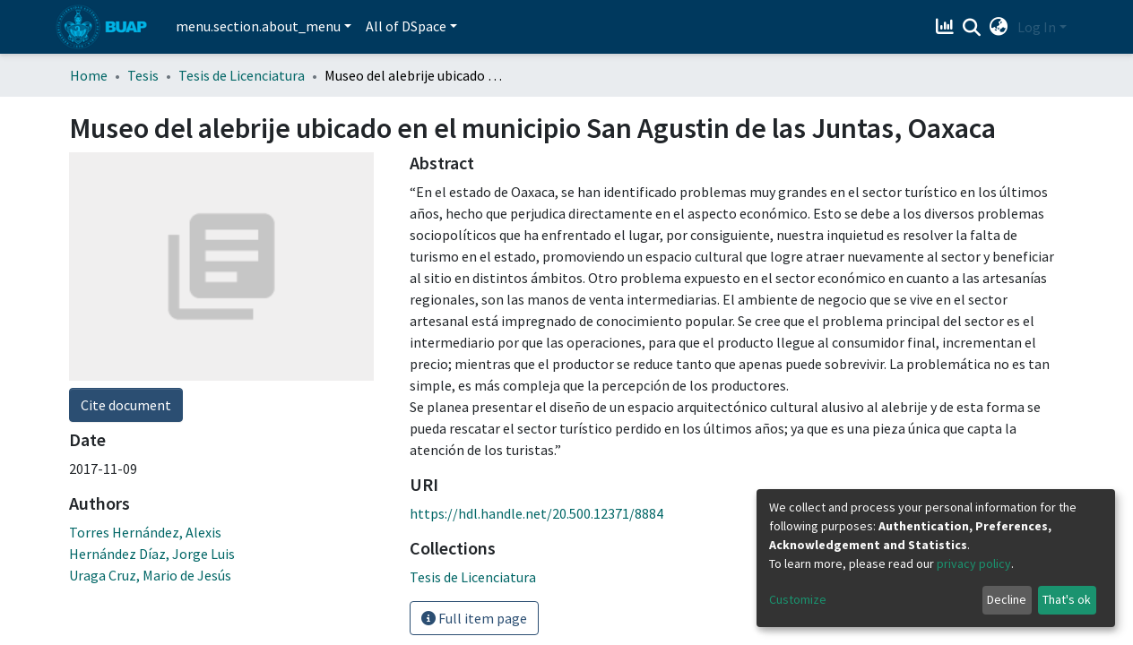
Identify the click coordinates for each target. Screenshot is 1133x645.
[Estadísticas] (947, 27)
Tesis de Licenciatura (241, 75)
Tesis (143, 75)
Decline (1006, 599)
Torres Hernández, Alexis (145, 304)
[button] (999, 27)
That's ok (1066, 599)
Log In (1036, 27)
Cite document (126, 176)
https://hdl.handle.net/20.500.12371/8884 (536, 513)
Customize (797, 599)
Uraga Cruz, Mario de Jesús (150, 347)
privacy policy (974, 563)
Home (89, 75)
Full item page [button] (474, 618)
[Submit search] (972, 27)
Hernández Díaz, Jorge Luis (152, 325)
